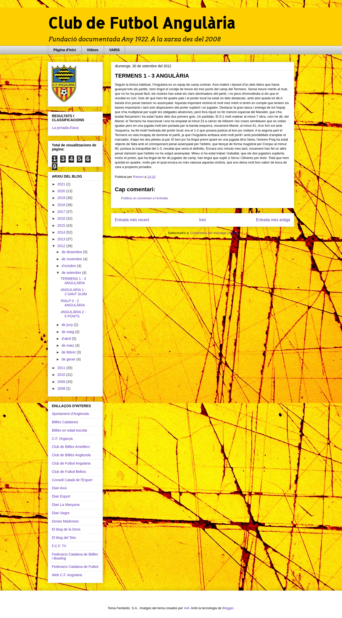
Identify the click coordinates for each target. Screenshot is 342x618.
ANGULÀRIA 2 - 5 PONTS (73, 314)
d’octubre (69, 266)
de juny (67, 325)
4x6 (186, 608)
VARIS (114, 50)
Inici (202, 220)
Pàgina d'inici (64, 50)
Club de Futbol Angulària (141, 22)
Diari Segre (61, 513)
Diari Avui (59, 488)
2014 (61, 232)
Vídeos (92, 50)
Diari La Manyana (66, 505)
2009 (61, 382)
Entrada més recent (132, 220)
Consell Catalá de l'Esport (72, 480)
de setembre (71, 273)
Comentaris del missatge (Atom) (213, 233)
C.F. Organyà (62, 439)
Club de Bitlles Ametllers (71, 447)
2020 (61, 191)
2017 (61, 212)
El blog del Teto (64, 538)
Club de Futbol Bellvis (69, 472)
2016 (61, 218)
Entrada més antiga (273, 220)
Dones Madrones (65, 521)
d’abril (66, 339)
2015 (61, 225)
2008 (61, 388)
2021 (61, 184)
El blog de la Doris (66, 529)
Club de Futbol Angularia (71, 463)
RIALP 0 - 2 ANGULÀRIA (73, 303)
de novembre (72, 259)
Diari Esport (61, 496)
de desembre (72, 252)
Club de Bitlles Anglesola (71, 455)
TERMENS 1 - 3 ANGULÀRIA (73, 281)
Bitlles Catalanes (65, 422)
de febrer (69, 352)
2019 (61, 198)
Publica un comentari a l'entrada (144, 198)
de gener (68, 359)
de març (68, 345)
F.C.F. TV (59, 546)
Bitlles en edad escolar (69, 430)
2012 (61, 246)
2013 (61, 239)
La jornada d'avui (65, 128)
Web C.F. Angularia (67, 575)
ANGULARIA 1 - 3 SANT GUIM (74, 292)
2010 (61, 375)
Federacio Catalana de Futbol (75, 567)
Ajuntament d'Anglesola (70, 414)
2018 (61, 205)
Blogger (227, 608)
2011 (61, 368)
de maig (68, 332)
